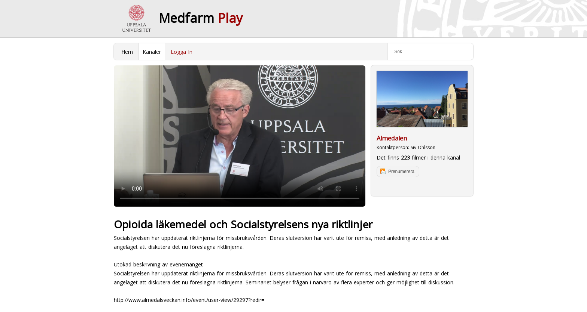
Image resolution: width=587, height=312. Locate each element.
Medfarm (201, 18)
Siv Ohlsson (423, 147)
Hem (127, 51)
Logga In (181, 51)
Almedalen (392, 138)
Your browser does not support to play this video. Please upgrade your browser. (239, 136)
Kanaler (152, 51)
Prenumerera (401, 171)
